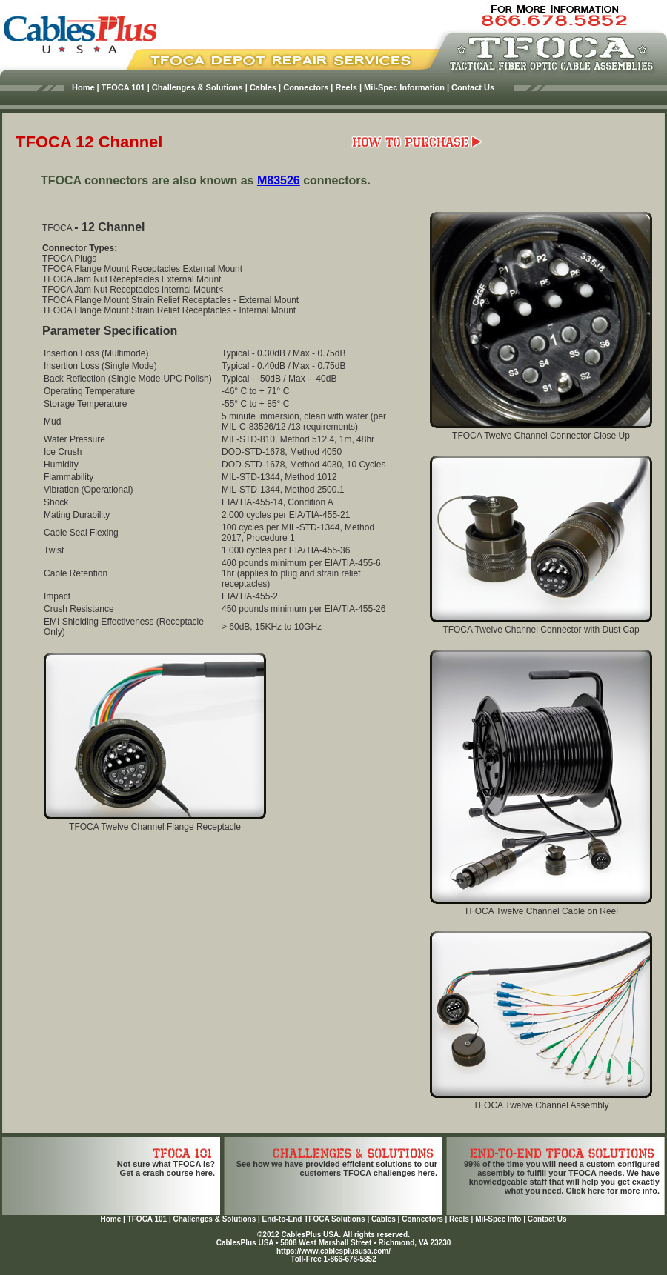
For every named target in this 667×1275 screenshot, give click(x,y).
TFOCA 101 (147, 1219)
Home (110, 1219)
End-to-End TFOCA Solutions (313, 1219)
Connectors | (308, 87)
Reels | (349, 87)
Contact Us (472, 87)
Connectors (422, 1219)
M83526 (278, 180)
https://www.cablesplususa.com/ (333, 1251)
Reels (459, 1219)
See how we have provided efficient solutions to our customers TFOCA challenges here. (336, 1168)
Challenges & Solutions (214, 1219)
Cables (383, 1219)
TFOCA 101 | (126, 87)
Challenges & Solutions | (200, 87)
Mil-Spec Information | (406, 87)
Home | (85, 87)
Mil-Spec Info (498, 1219)
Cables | (265, 87)
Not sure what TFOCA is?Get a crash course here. (166, 1168)
